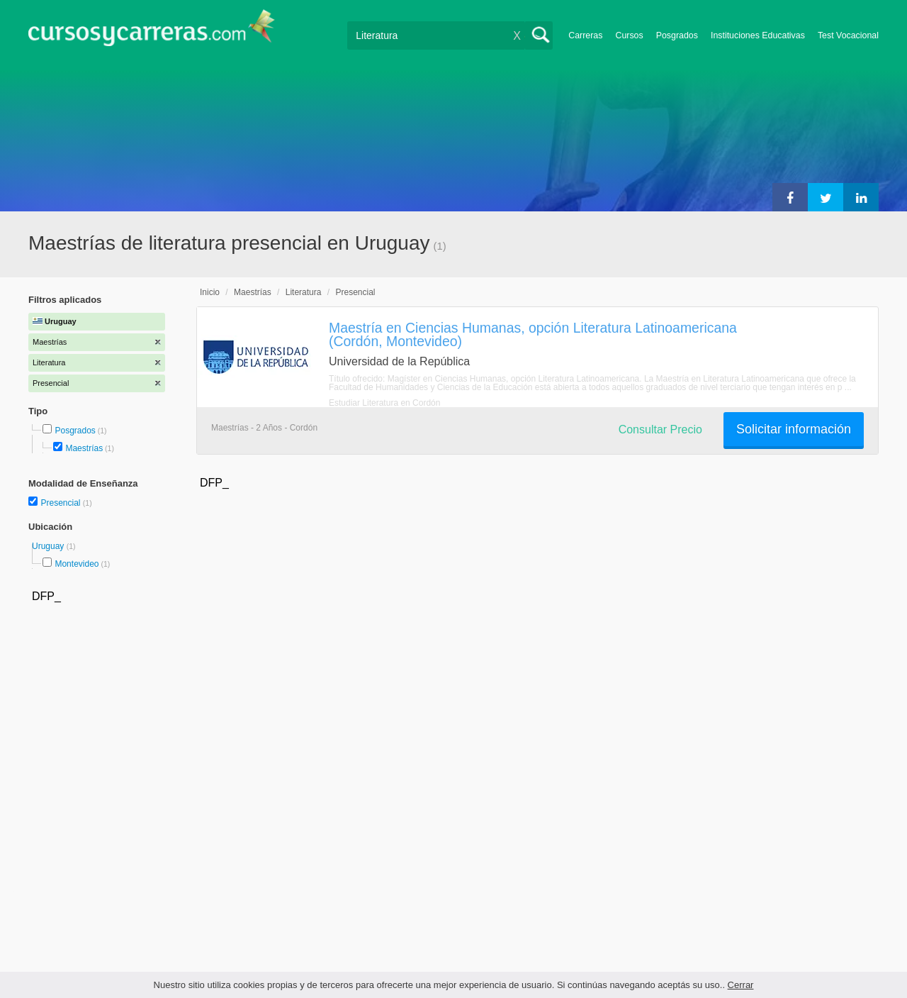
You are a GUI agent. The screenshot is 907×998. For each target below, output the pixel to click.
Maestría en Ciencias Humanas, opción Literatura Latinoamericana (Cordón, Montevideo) (533, 334)
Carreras (585, 35)
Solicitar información (793, 429)
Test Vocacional (848, 35)
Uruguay (49, 546)
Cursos (629, 35)
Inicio (210, 292)
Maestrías (84, 448)
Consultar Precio (660, 429)
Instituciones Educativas (758, 35)
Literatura (304, 292)
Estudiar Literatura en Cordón (384, 403)
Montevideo (76, 564)
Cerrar (741, 985)
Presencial (61, 503)
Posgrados (677, 35)
